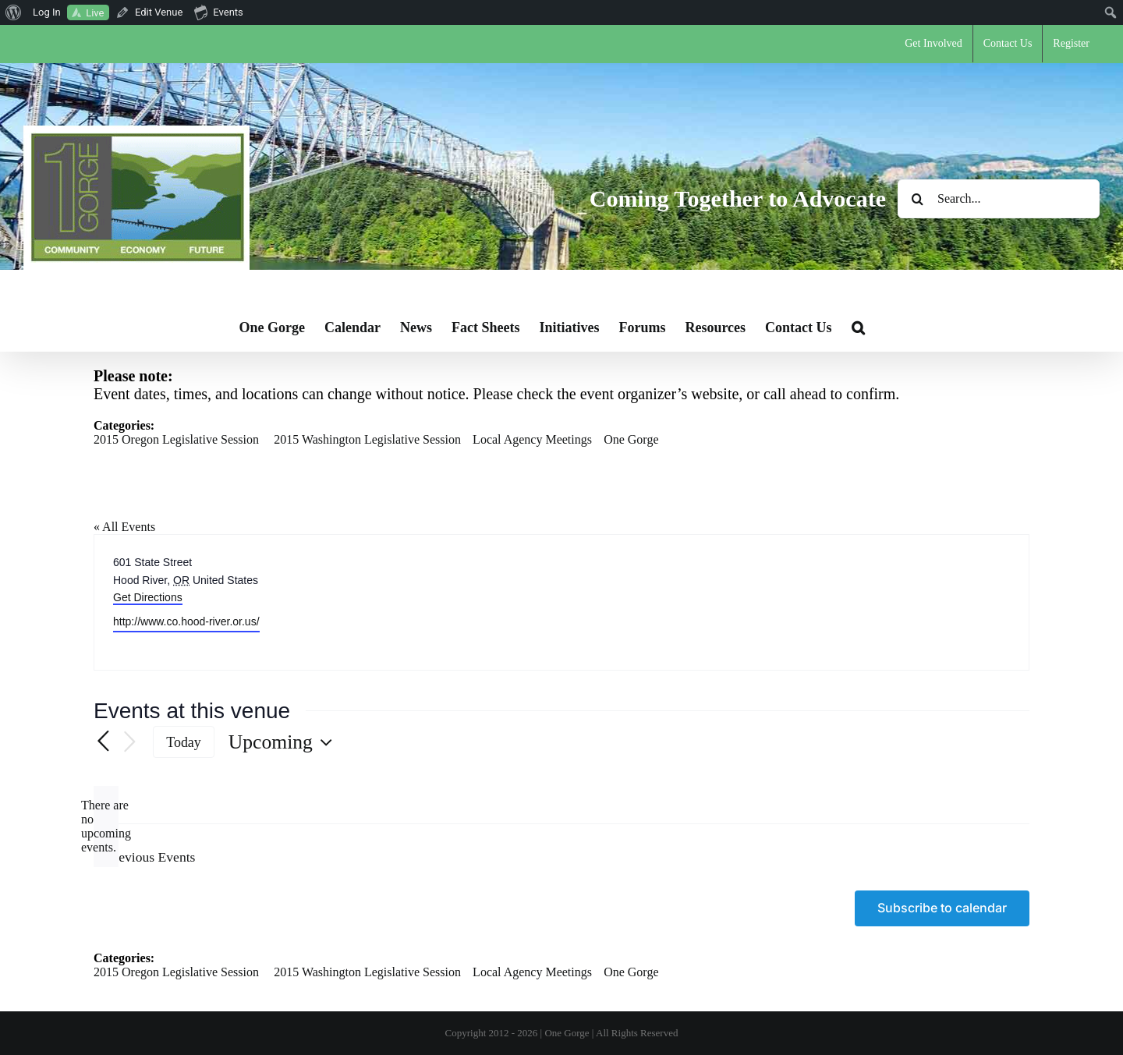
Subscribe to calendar (942, 908)
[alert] (106, 826)
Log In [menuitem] (47, 12)
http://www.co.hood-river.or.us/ (186, 621)
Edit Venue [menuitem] (158, 12)
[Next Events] (129, 743)
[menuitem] (13, 12)
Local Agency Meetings (532, 439)
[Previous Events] (103, 742)
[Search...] (999, 198)
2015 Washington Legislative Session (367, 439)
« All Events (124, 526)
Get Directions (147, 597)
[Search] (917, 198)
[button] (858, 327)
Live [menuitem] (95, 13)
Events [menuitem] (218, 11)
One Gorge (631, 439)
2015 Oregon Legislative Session (176, 439)
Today (183, 742)
